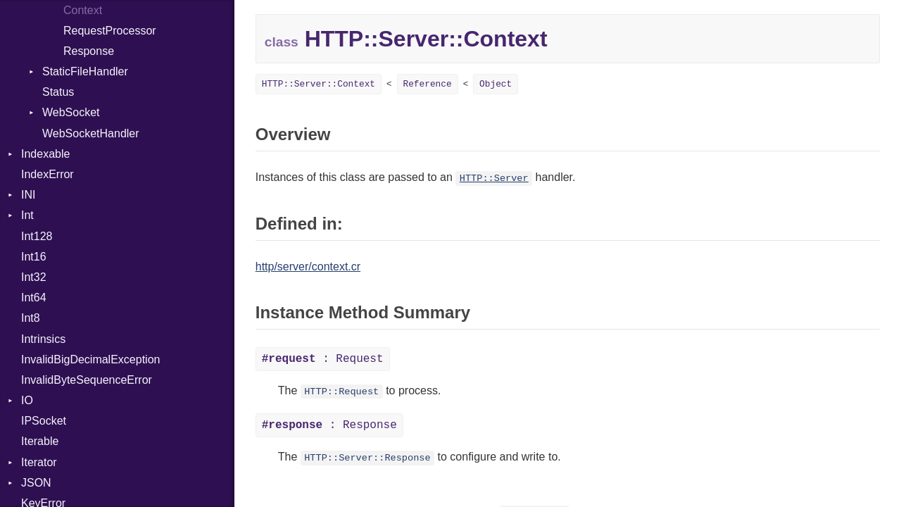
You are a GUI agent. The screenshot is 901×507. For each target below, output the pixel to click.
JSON (36, 483)
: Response (329, 425)
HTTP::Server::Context (318, 84)
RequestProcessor (109, 31)
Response (88, 51)
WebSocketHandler (90, 133)
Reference (427, 84)
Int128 (36, 236)
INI (28, 195)
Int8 (30, 318)
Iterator (39, 462)
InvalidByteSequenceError (86, 380)
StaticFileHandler (85, 71)
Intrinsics (43, 339)
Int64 (33, 297)
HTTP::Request (341, 392)
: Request (323, 359)
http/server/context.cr (308, 267)
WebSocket (71, 112)
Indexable (45, 154)
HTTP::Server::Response (367, 458)
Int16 (33, 257)
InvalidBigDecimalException (90, 359)
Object (495, 84)
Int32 (33, 277)
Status (58, 92)
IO (27, 400)
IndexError (47, 174)
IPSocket (43, 421)
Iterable (39, 441)
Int (27, 215)
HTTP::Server (494, 178)
